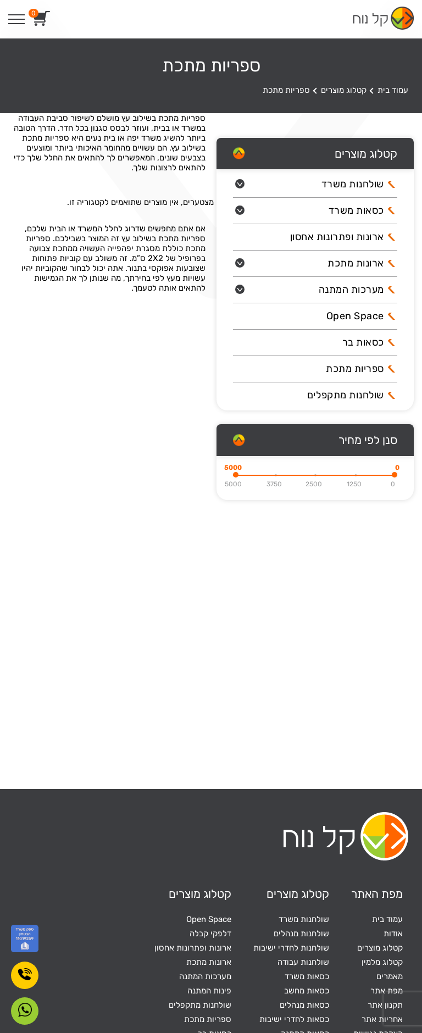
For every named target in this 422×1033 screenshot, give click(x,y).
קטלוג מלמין (382, 962)
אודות (393, 933)
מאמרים (389, 976)
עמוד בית (392, 90)
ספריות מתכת (355, 369)
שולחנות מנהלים (301, 933)
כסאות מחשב (306, 991)
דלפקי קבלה (210, 933)
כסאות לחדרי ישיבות (294, 1019)
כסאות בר (363, 342)
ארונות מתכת (355, 263)
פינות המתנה (209, 991)
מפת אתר (386, 991)
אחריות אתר (382, 1019)
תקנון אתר (385, 1005)
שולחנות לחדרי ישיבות (291, 948)
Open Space (355, 316)
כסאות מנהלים (304, 1005)
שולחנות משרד (352, 184)
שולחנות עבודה (303, 962)
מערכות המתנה (351, 290)
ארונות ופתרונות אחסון (337, 237)
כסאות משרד (356, 210)
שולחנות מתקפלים (345, 395)
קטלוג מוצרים (344, 90)
